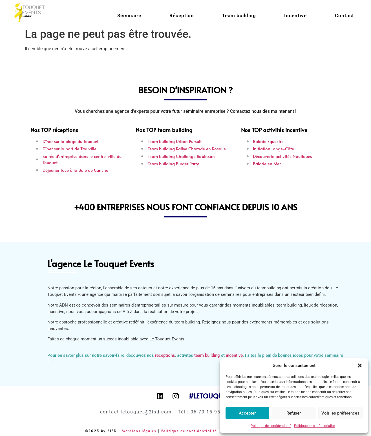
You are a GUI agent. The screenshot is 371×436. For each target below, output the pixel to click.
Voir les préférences (340, 413)
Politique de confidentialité (271, 426)
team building (207, 355)
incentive (234, 355)
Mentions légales (139, 430)
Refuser (293, 413)
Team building (239, 15)
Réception (181, 15)
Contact (344, 15)
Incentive (295, 15)
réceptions (165, 355)
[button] (360, 365)
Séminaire (129, 15)
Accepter (247, 413)
